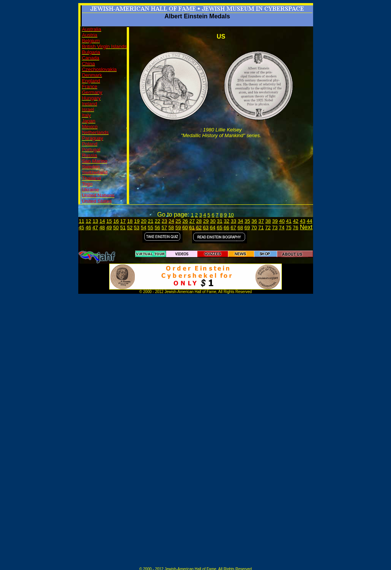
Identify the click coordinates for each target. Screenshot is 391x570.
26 (185, 221)
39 (275, 221)
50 (115, 227)
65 (219, 227)
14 (102, 221)
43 (302, 221)
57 (164, 227)
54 (143, 227)
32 (226, 221)
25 (178, 221)
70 (254, 227)
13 (95, 221)
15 (109, 221)
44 (309, 221)
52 (129, 227)
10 (231, 215)
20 (143, 221)
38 (268, 221)
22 (157, 221)
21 (150, 221)
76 (295, 227)
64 (212, 227)
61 (191, 227)
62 (198, 227)
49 (108, 227)
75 (288, 227)
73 (274, 227)
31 (219, 221)
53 (136, 227)
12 (88, 221)
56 (157, 227)
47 (95, 227)
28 (199, 221)
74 (281, 227)
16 (116, 221)
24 (171, 221)
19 (136, 221)
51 (122, 227)
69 (247, 227)
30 (212, 221)
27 (192, 221)
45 (81, 227)
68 (240, 227)
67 (233, 227)
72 (267, 227)
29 (205, 221)
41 (288, 221)
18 (129, 221)
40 (281, 221)
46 (88, 227)
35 (247, 221)
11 (81, 221)
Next (306, 227)
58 (171, 227)
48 (102, 227)
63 (205, 227)
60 (184, 227)
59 (178, 227)
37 (261, 221)
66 (226, 227)
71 (260, 227)
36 (254, 221)
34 (240, 221)
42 (295, 221)
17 (123, 221)
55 (150, 227)
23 (164, 221)
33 (233, 221)
